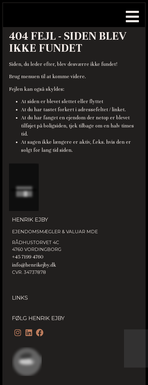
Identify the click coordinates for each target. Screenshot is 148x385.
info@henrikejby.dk (34, 265)
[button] (132, 16)
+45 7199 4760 (27, 257)
